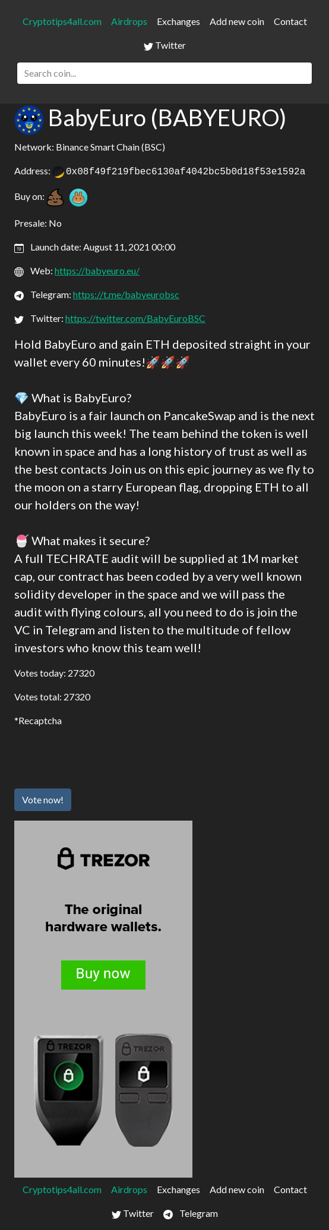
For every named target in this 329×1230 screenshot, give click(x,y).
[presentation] (104, 756)
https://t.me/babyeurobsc (126, 294)
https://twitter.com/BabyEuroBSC (135, 318)
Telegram (190, 1213)
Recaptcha (40, 720)
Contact (290, 21)
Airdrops (129, 21)
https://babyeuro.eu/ (97, 270)
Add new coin (237, 21)
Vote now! (43, 799)
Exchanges (178, 21)
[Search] (164, 73)
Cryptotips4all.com (62, 21)
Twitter (165, 45)
